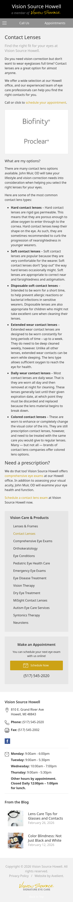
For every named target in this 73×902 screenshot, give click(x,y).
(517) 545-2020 (27, 722)
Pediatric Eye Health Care (31, 563)
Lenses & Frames (25, 526)
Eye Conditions (24, 556)
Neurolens (20, 622)
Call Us (24, 23)
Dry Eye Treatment (26, 593)
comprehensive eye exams (24, 476)
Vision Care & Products (29, 517)
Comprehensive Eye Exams (32, 541)
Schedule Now (36, 665)
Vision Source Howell (47, 866)
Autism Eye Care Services (31, 608)
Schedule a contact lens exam (26, 498)
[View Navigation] (6, 23)
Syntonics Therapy (26, 615)
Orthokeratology (25, 548)
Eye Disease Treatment (29, 578)
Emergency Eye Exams (29, 571)
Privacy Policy (19, 876)
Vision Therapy (24, 585)
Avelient (57, 876)
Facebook (7, 741)
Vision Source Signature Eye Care (36, 885)
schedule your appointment (46, 102)
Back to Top (36, 896)
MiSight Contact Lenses (30, 600)
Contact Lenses (24, 533)
